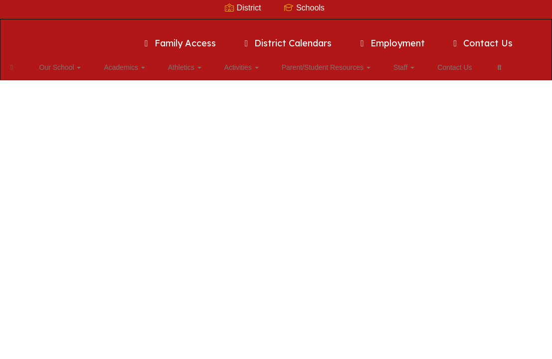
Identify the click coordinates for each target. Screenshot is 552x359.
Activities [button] (225, 62)
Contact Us (481, 38)
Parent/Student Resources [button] (301, 62)
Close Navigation (49, 91)
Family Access (178, 38)
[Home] (27, 62)
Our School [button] (68, 62)
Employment (391, 38)
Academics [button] (123, 62)
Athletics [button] (176, 62)
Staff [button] (371, 62)
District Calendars (286, 38)
